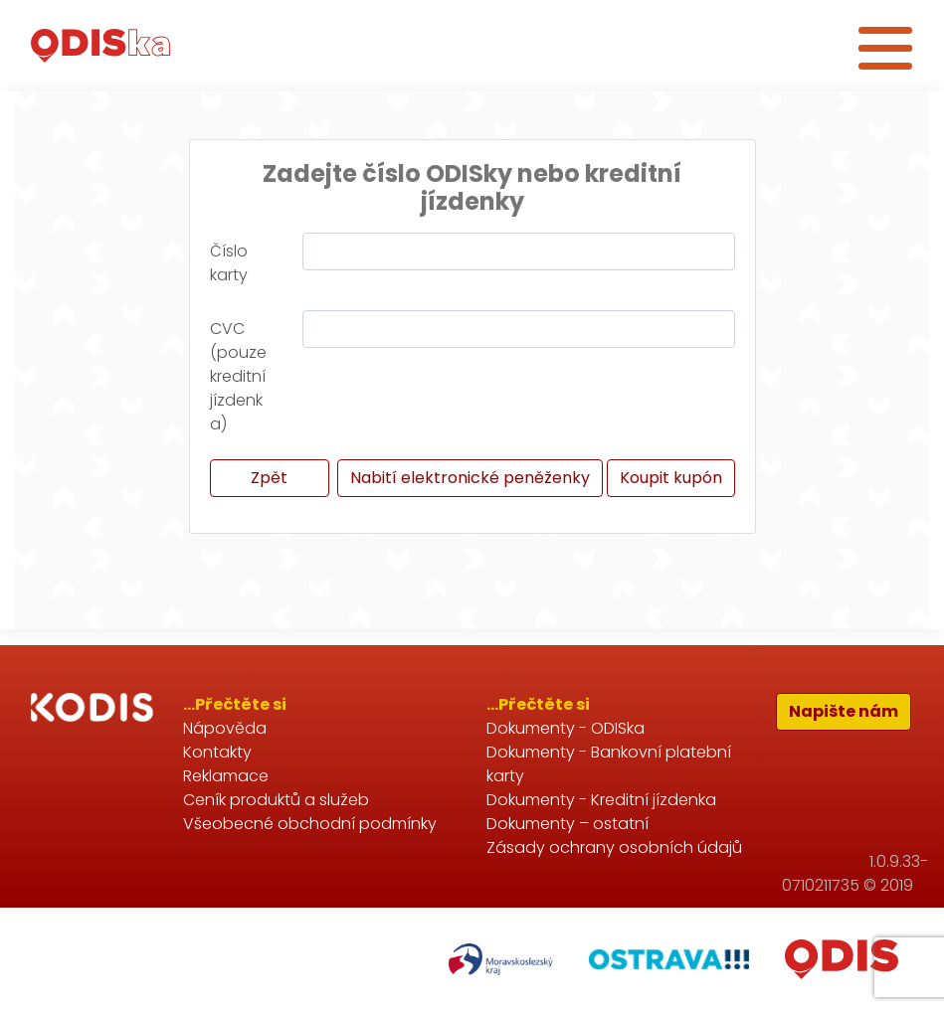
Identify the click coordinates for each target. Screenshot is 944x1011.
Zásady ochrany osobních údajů (614, 847)
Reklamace (226, 775)
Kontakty (217, 752)
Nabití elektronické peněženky (470, 477)
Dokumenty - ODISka (565, 728)
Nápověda (225, 728)
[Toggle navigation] (885, 46)
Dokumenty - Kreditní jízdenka (601, 799)
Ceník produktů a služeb (276, 799)
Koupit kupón (671, 477)
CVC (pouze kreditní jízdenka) (238, 376)
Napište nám (843, 711)
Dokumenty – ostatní (567, 823)
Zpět (269, 477)
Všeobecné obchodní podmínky (310, 823)
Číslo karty (229, 263)
